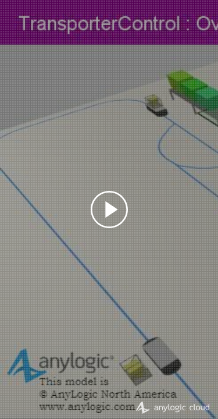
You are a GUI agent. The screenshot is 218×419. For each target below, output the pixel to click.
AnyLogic (172, 407)
